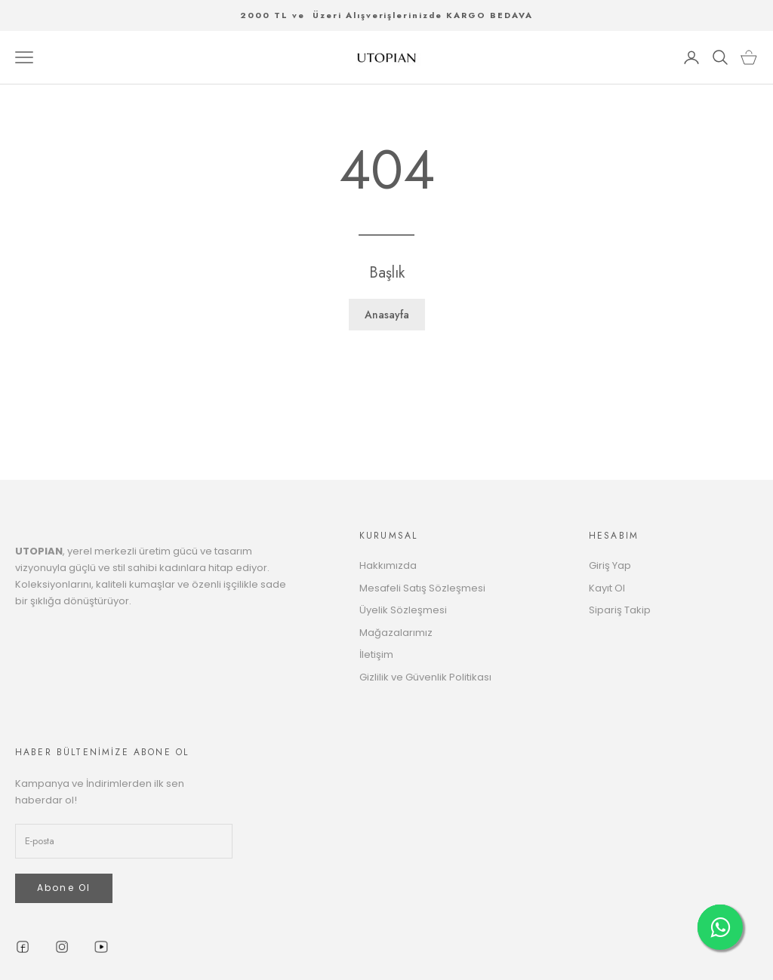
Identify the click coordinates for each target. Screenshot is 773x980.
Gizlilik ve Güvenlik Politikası (425, 677)
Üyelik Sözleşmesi (403, 610)
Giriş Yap (610, 565)
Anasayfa (387, 314)
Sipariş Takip (620, 610)
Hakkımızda (388, 565)
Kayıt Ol (607, 588)
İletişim (376, 654)
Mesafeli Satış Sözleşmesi (422, 588)
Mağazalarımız (396, 632)
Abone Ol (64, 887)
